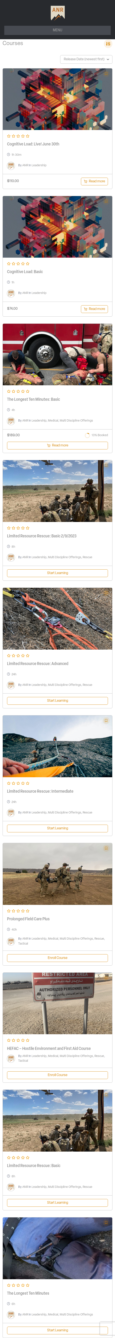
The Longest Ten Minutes (28, 1293)
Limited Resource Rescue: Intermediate (40, 791)
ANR (25, 165)
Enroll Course (57, 958)
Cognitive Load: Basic (25, 272)
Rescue (87, 557)
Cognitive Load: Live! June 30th (33, 144)
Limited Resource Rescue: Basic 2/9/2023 (41, 536)
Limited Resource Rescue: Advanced (37, 664)
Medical (53, 420)
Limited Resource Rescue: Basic (33, 1166)
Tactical (23, 943)
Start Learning (57, 573)
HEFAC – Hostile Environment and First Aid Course (49, 1049)
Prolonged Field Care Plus (28, 919)
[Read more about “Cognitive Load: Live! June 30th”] (94, 181)
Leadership (39, 165)
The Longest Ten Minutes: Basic (33, 400)
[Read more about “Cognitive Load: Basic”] (94, 309)
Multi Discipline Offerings (76, 420)
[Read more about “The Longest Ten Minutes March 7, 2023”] (57, 445)
